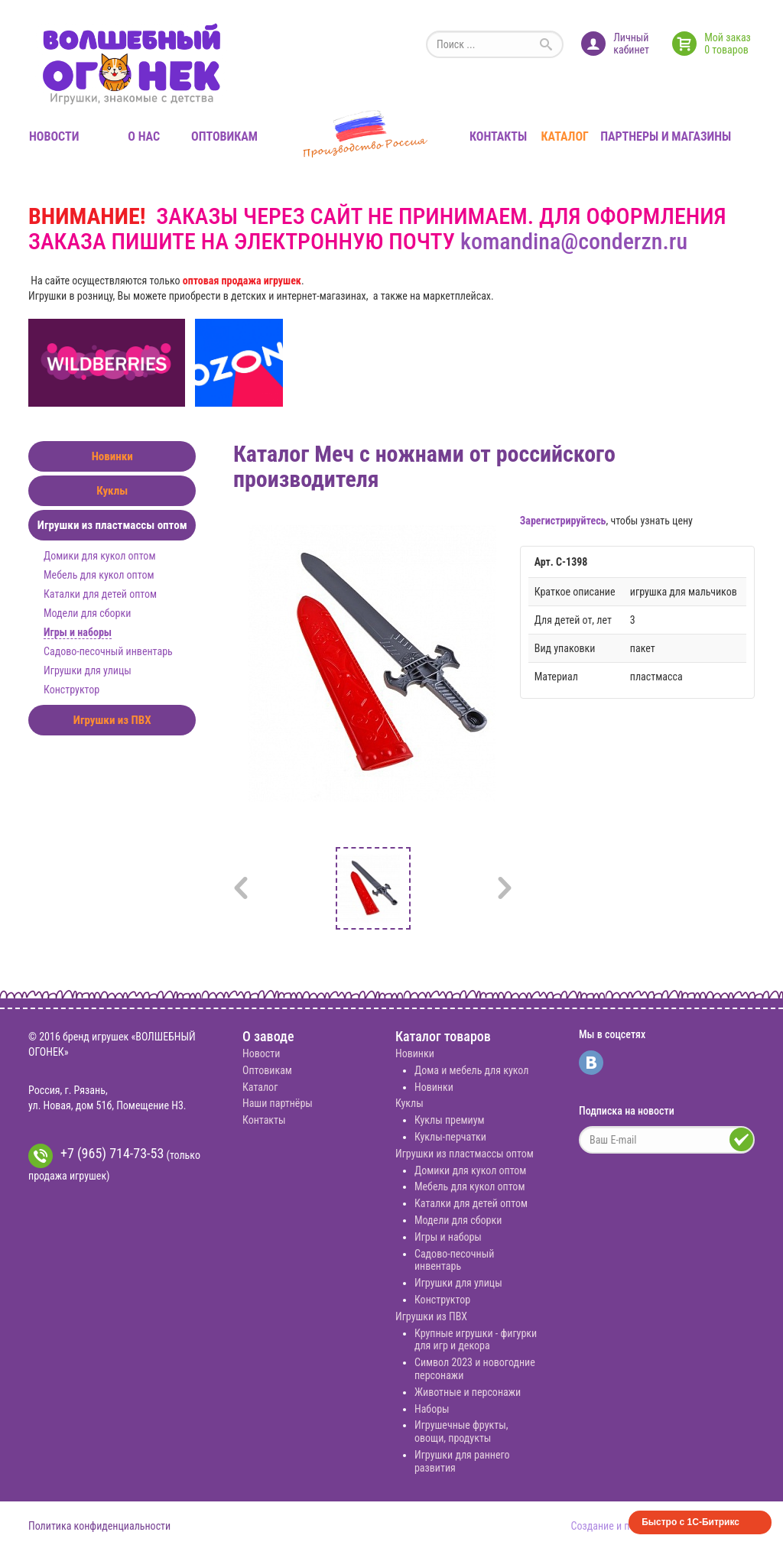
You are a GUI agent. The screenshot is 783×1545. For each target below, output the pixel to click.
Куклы (112, 491)
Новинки (112, 456)
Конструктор (71, 689)
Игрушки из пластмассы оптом (112, 525)
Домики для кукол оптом (99, 556)
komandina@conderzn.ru (573, 241)
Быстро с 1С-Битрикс (690, 1522)
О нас (144, 136)
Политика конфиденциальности (99, 1526)
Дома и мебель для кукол (471, 1070)
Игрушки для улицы (88, 670)
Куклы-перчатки (450, 1137)
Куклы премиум (449, 1120)
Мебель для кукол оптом (99, 575)
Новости (54, 136)
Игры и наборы (78, 632)
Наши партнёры (277, 1103)
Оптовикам (224, 136)
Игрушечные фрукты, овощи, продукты (461, 1431)
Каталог (565, 136)
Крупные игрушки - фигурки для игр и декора (475, 1339)
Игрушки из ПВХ (112, 720)
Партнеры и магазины (665, 136)
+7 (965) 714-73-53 (96, 1156)
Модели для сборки (87, 613)
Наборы (432, 1409)
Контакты (498, 136)
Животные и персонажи (467, 1392)
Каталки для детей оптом (100, 594)
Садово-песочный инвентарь (108, 651)
